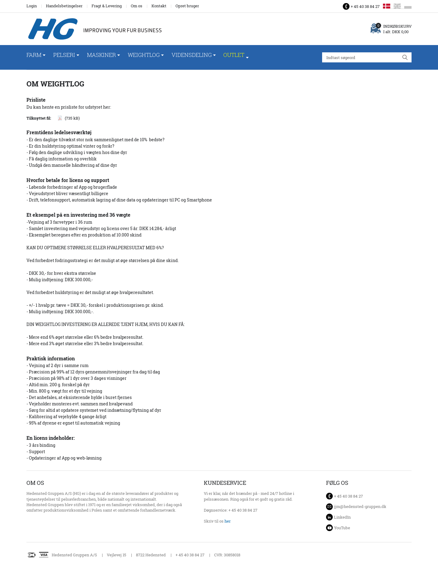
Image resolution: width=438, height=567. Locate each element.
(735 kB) (72, 118)
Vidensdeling (192, 54)
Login (31, 6)
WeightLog (144, 54)
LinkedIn (342, 517)
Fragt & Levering (107, 6)
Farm (33, 54)
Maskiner (101, 54)
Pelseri (64, 54)
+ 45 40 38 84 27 (365, 6)
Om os (136, 6)
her (227, 521)
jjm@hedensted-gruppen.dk (360, 506)
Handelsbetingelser (64, 6)
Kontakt (158, 6)
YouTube (342, 527)
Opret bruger (187, 6)
